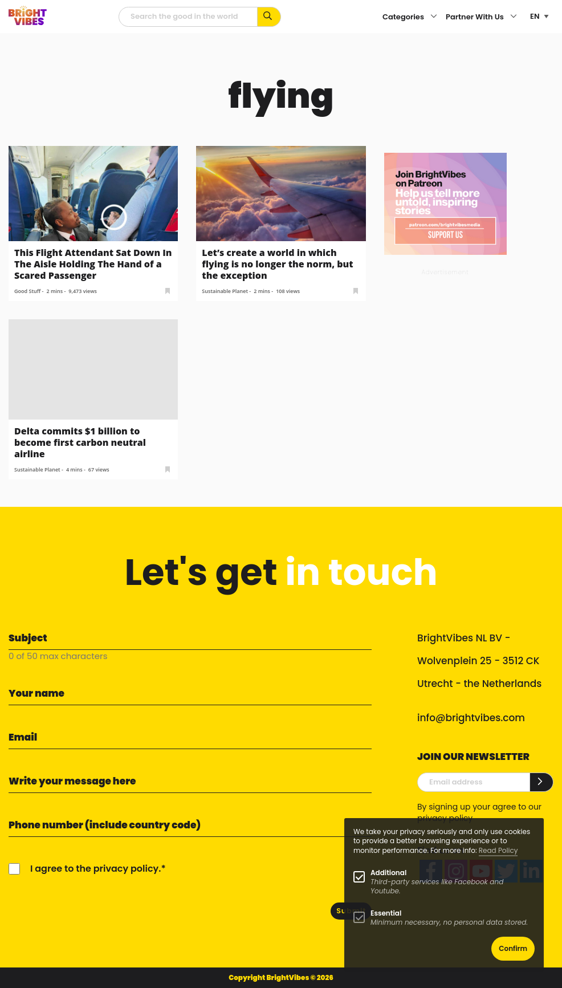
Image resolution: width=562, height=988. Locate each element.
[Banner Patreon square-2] (445, 203)
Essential (385, 913)
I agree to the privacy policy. (95, 868)
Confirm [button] (513, 948)
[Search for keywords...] (269, 17)
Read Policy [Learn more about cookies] (498, 850)
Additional (388, 872)
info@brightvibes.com (471, 718)
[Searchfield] (188, 17)
